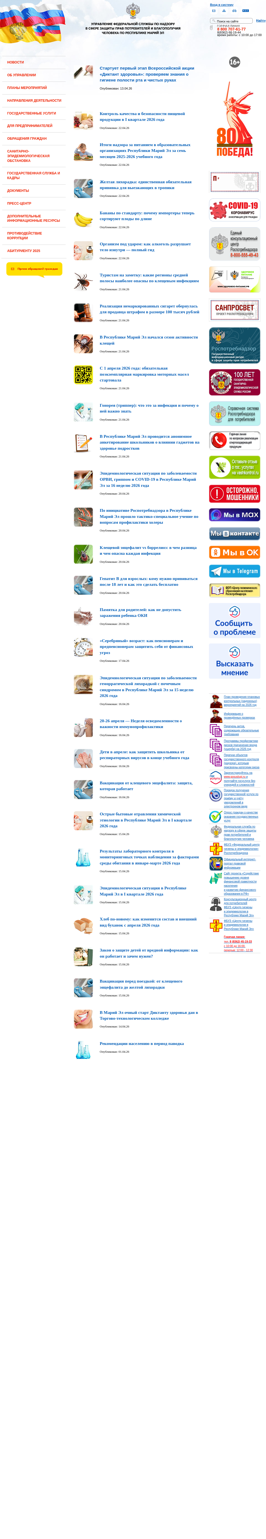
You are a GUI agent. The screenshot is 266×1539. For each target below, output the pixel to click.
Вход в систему (222, 4)
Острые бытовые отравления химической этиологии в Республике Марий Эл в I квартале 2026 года (146, 820)
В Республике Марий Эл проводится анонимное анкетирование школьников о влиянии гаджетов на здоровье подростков (150, 442)
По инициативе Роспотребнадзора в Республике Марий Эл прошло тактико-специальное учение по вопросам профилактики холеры (149, 516)
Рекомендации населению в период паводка (142, 1043)
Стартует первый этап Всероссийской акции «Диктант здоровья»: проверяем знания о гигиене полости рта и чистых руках (147, 74)
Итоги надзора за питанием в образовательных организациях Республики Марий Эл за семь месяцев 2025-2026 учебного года (145, 150)
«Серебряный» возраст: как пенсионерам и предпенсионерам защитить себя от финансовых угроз (146, 646)
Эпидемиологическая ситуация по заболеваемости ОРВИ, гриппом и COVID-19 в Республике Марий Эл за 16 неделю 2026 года (148, 479)
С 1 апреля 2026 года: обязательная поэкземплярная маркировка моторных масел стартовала (144, 374)
